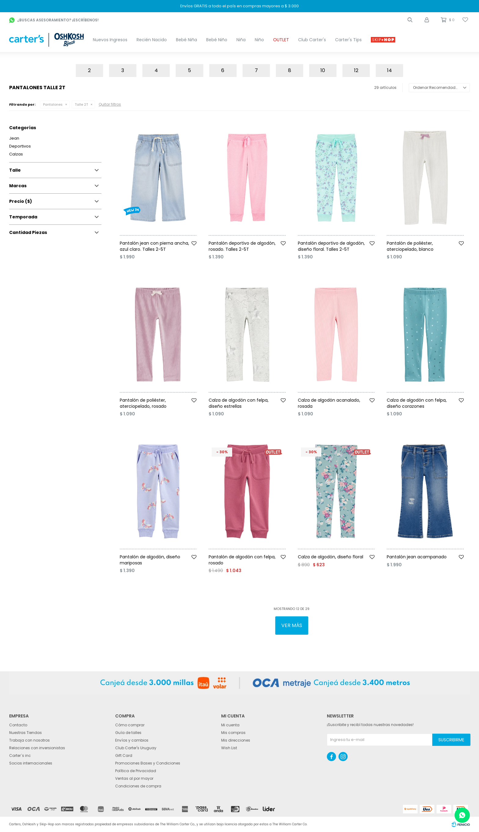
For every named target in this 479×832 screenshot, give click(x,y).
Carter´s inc (20, 755)
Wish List (229, 747)
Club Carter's (312, 40)
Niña (241, 40)
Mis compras (233, 732)
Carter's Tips (348, 40)
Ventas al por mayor (134, 778)
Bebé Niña (186, 40)
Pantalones (53, 104)
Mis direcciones (235, 740)
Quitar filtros (110, 104)
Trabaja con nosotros (29, 740)
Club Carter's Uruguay (135, 747)
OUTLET (281, 40)
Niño (259, 40)
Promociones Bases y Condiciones (147, 763)
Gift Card (123, 755)
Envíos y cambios (131, 740)
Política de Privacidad (135, 770)
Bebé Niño (216, 40)
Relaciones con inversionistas (37, 747)
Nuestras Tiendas (25, 732)
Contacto (18, 725)
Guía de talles (128, 732)
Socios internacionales (30, 763)
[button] (410, 19)
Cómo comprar (129, 725)
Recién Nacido (152, 40)
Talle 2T (81, 104)
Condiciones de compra (138, 786)
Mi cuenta (230, 725)
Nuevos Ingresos (110, 40)
